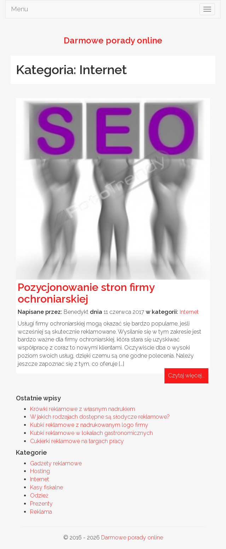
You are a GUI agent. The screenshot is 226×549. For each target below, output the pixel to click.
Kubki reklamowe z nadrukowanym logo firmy (89, 425)
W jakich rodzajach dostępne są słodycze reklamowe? (100, 416)
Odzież (39, 495)
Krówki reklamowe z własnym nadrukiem (82, 409)
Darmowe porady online (132, 537)
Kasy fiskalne (46, 487)
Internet (189, 312)
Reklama (41, 511)
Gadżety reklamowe (56, 463)
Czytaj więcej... (186, 375)
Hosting (40, 471)
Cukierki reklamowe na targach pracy (77, 441)
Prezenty (41, 503)
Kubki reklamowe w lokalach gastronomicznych (91, 433)
